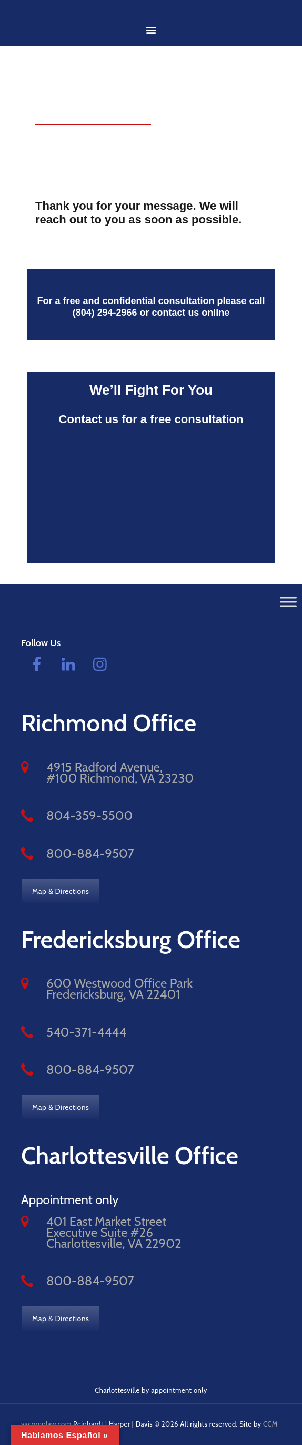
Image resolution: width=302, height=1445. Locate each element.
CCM (270, 1423)
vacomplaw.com (46, 1423)
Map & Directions (60, 890)
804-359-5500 (89, 815)
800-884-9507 (90, 853)
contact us (175, 312)
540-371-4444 (86, 1031)
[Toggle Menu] (288, 602)
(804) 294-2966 (104, 312)
